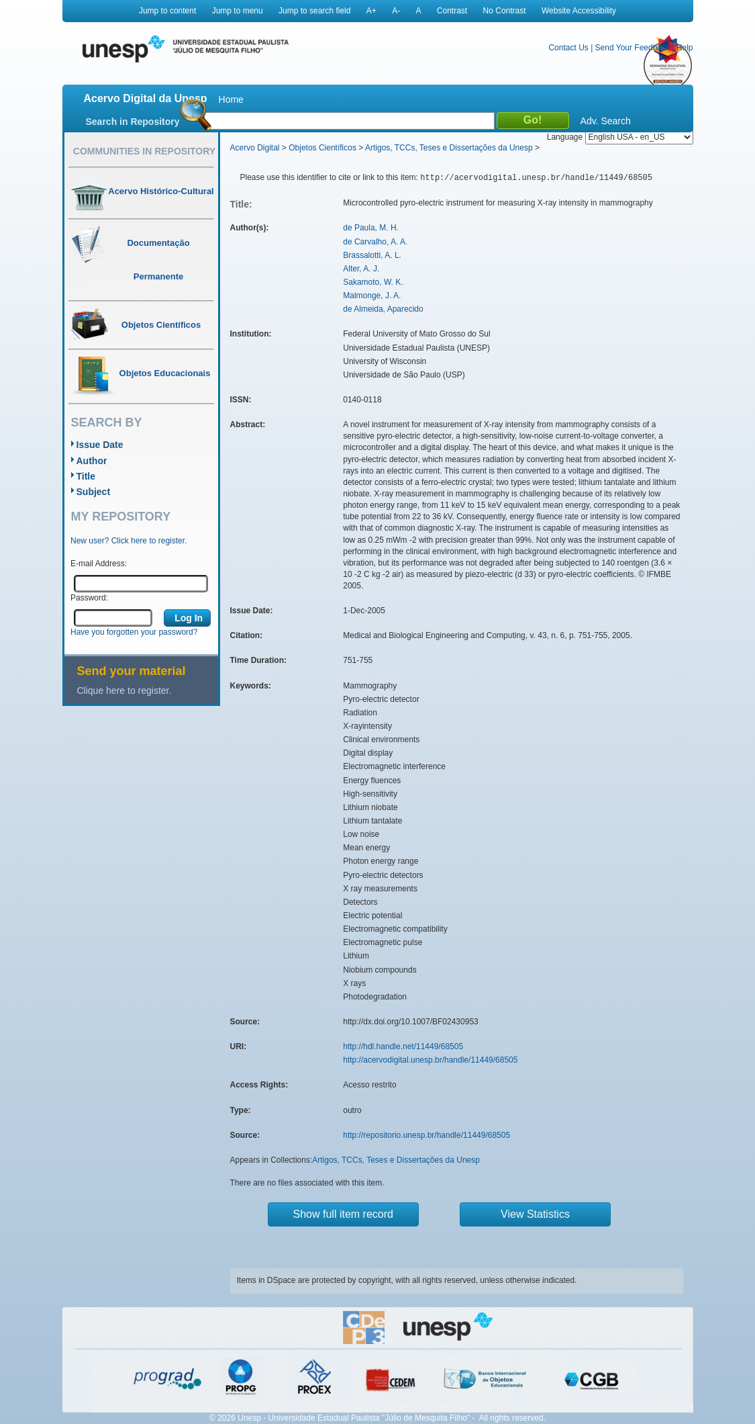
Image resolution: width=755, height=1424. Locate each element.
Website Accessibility (579, 10)
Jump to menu (237, 10)
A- (396, 10)
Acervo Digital (255, 147)
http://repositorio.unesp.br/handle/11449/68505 (426, 1135)
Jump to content (167, 10)
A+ (371, 10)
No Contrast (504, 10)
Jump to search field (314, 10)
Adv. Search (606, 121)
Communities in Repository (144, 151)
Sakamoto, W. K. (373, 282)
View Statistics (535, 1214)
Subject (94, 491)
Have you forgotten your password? (133, 632)
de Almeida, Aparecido (383, 309)
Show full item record (343, 1214)
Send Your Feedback (632, 47)
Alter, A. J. (361, 268)
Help (684, 47)
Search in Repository (133, 121)
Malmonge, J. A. (372, 295)
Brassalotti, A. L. (372, 255)
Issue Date (100, 444)
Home (231, 99)
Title (86, 476)
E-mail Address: (98, 563)
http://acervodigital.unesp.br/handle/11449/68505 (430, 1060)
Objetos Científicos (322, 147)
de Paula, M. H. (371, 227)
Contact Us (568, 47)
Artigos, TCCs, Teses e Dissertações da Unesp (449, 147)
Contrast (452, 10)
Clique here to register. (124, 690)
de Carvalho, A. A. (375, 242)
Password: (89, 598)
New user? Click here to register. (128, 540)
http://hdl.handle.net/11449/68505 (403, 1046)
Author (92, 460)
